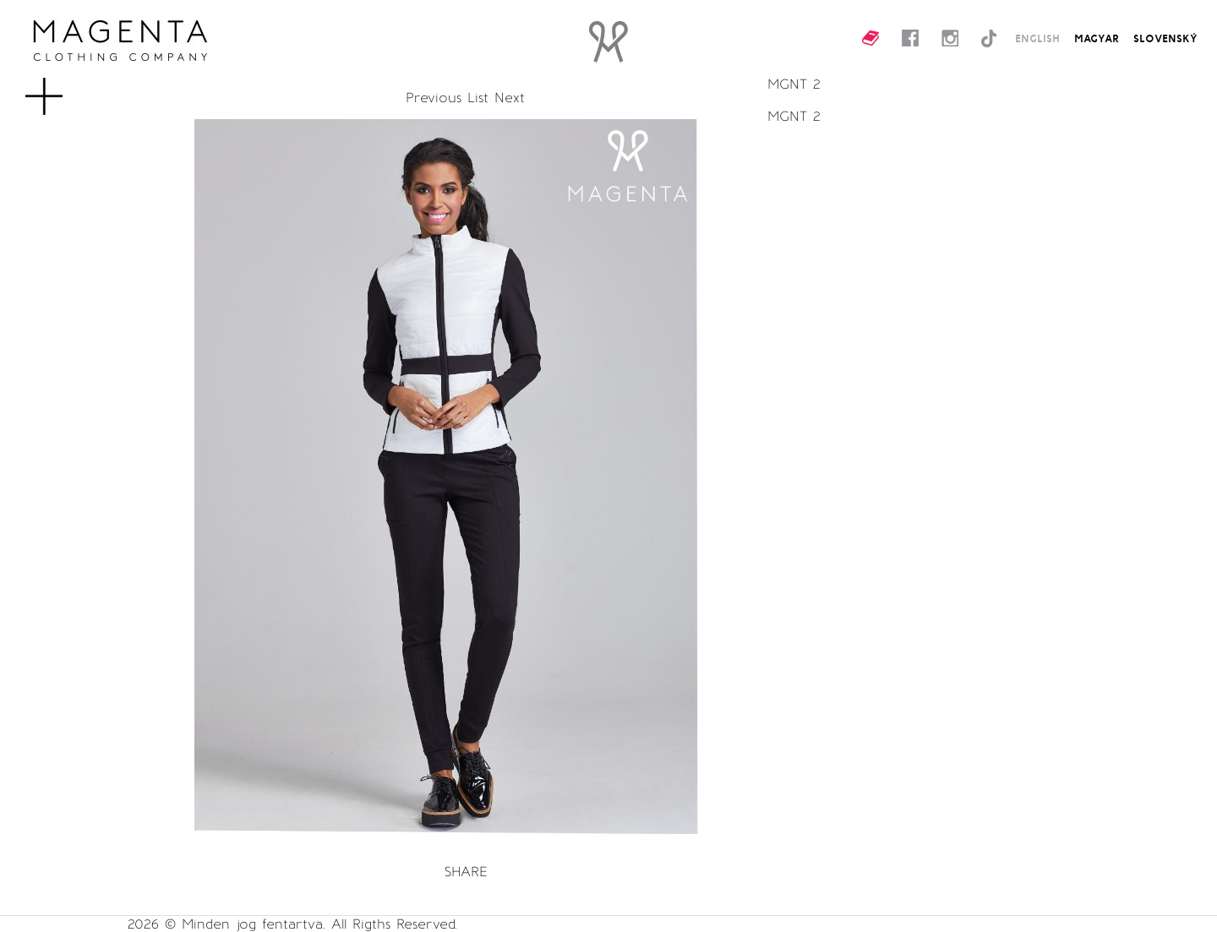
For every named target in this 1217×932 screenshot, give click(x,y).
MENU (71, 88)
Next (509, 98)
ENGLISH (1037, 38)
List (477, 98)
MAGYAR (1096, 38)
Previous (433, 98)
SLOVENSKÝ (1165, 38)
